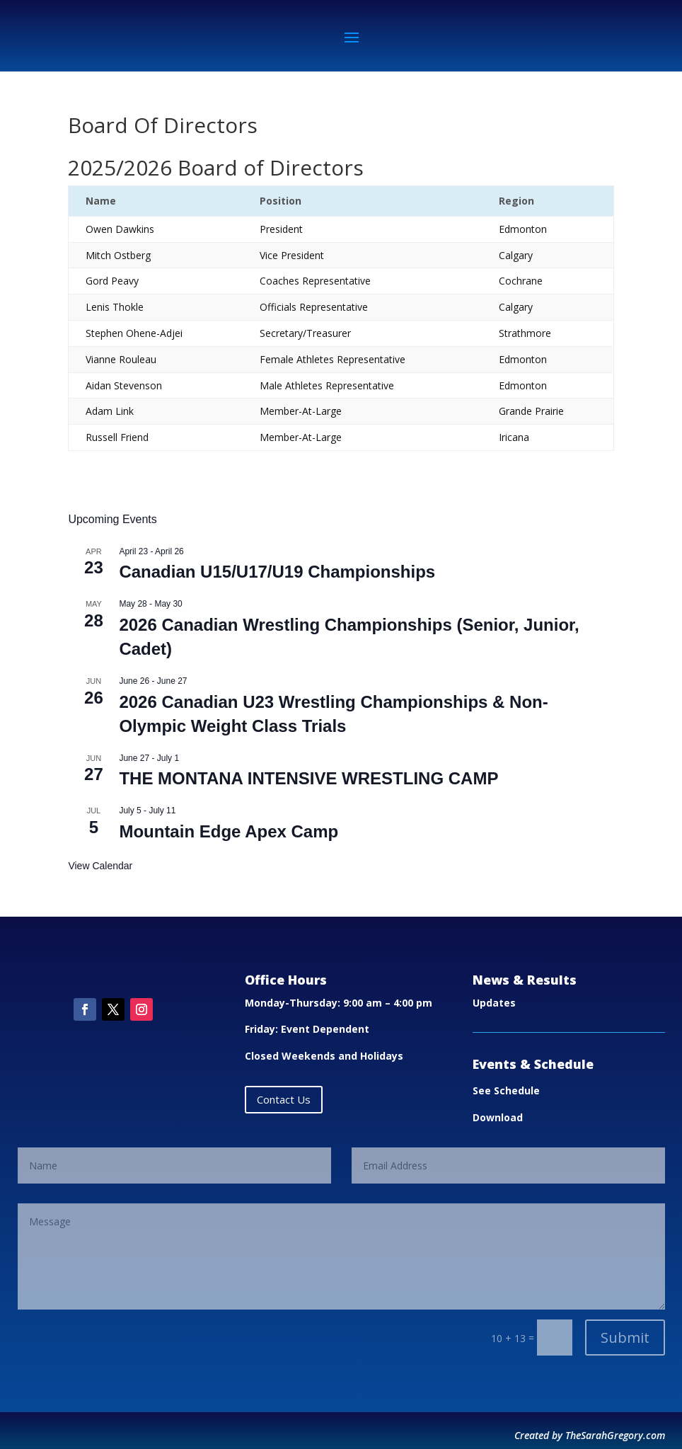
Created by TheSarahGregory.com (589, 1435)
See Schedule (506, 1090)
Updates (494, 1002)
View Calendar (100, 865)
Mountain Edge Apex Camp (228, 831)
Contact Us (284, 1099)
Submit (625, 1337)
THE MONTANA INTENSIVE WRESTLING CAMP (308, 778)
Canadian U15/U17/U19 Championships (277, 571)
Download (498, 1117)
